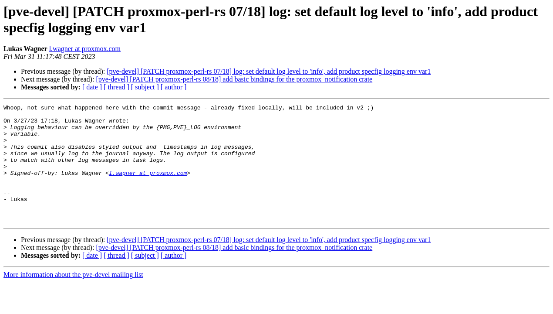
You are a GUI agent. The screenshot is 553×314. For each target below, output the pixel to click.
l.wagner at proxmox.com (85, 48)
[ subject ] (145, 87)
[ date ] (92, 87)
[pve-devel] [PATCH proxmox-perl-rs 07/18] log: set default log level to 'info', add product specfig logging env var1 (269, 71)
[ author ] (174, 87)
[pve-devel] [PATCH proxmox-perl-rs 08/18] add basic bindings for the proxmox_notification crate (234, 79)
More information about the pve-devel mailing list (73, 298)
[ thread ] (116, 87)
